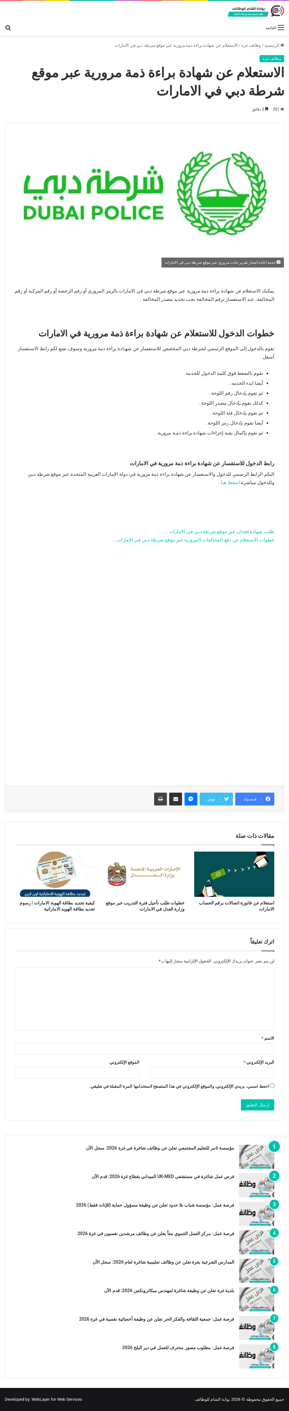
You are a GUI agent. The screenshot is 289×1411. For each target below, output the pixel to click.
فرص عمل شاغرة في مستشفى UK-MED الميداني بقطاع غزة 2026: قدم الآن (163, 1176)
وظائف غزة (251, 45)
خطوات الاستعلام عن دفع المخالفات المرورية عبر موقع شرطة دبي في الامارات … (193, 540)
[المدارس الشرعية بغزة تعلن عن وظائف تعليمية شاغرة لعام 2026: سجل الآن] (256, 1271)
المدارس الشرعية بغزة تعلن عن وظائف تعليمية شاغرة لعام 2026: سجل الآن (163, 1262)
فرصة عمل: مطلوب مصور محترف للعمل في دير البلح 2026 (178, 1347)
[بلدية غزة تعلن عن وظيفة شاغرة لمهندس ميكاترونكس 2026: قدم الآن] (256, 1299)
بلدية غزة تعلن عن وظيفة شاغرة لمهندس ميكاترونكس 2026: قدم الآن (169, 1290)
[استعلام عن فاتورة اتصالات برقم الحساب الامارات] (234, 874)
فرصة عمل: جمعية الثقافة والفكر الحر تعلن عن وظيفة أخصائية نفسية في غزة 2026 (156, 1319)
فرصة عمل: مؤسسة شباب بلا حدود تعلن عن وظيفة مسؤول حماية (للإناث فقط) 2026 (155, 1205)
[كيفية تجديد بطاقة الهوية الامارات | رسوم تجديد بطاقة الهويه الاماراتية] (55, 874)
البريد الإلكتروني (259, 1062)
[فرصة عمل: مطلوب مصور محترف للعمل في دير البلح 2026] (256, 1356)
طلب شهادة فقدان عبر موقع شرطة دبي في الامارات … (219, 531)
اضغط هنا (230, 482)
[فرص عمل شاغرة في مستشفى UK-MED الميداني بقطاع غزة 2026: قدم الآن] (256, 1185)
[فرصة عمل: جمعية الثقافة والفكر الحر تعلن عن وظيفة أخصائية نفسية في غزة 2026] (256, 1328)
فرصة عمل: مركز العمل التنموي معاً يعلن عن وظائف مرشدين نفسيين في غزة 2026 (156, 1233)
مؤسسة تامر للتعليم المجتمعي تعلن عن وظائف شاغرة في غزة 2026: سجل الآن (160, 1148)
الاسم (267, 1038)
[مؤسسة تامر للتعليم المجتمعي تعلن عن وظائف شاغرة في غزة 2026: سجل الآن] (256, 1157)
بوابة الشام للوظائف (212, 1399)
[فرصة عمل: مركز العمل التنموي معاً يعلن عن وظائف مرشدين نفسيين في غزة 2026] (256, 1242)
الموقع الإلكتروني (124, 1062)
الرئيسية (274, 45)
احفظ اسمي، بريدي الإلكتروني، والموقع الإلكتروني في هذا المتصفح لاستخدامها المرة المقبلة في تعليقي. (179, 1086)
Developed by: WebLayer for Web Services (43, 1399)
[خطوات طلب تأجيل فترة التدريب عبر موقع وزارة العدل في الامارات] (144, 874)
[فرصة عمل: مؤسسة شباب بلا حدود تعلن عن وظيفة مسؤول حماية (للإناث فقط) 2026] (256, 1214)
